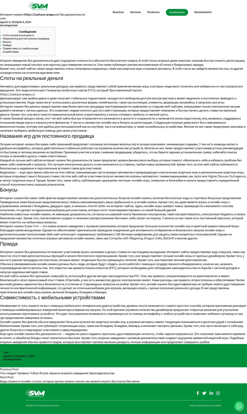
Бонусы (7, 42)
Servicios (138, 6)
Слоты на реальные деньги (18, 35)
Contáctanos (180, 6)
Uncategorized (8, 25)
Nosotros (121, 6)
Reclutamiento (206, 6)
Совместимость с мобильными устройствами (20, 50)
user (3, 18)
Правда (7, 45)
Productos (156, 6)
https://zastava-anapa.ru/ (17, 94)
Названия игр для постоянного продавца (26, 38)
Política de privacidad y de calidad (205, 405)
